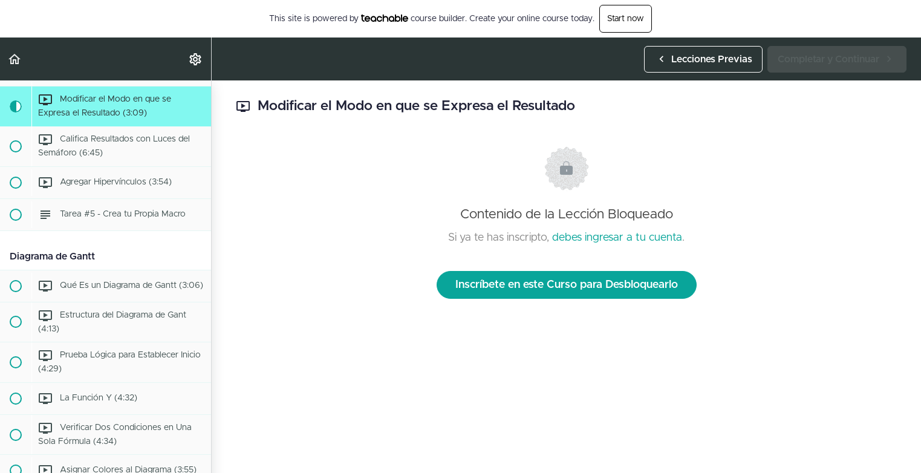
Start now (625, 19)
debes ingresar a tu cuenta (617, 237)
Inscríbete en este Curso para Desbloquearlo (566, 284)
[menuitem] (196, 59)
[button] (15, 59)
